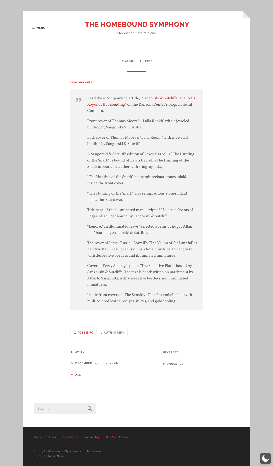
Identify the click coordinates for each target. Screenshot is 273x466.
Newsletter (71, 437)
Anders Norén (56, 456)
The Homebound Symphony (137, 24)
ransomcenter (82, 82)
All (78, 375)
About (53, 437)
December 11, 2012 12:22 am (97, 363)
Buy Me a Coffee (117, 437)
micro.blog (92, 437)
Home (38, 437)
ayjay (80, 352)
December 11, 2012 (137, 61)
